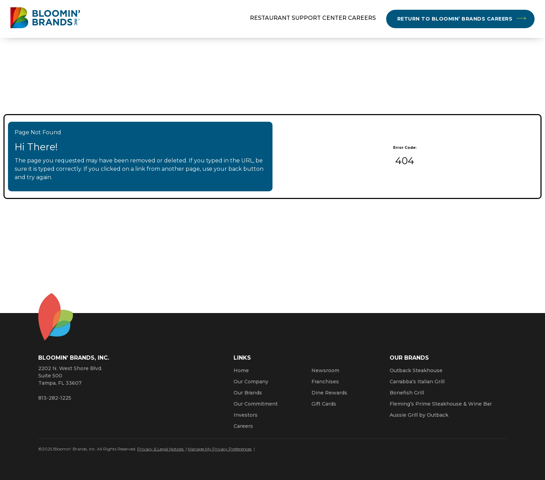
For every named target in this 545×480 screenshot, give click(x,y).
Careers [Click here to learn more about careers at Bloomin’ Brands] (243, 426)
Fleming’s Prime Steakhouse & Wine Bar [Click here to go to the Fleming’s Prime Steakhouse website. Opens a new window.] (441, 404)
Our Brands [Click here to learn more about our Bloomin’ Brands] (248, 393)
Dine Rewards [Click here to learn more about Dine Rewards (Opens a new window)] (329, 393)
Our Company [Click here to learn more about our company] (251, 381)
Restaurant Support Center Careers (313, 18)
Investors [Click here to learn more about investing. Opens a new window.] (246, 415)
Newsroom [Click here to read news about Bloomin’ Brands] (325, 370)
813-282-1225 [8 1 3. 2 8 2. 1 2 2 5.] (54, 398)
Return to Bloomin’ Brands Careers (455, 19)
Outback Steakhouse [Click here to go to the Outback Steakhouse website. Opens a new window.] (416, 370)
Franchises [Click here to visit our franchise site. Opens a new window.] (325, 381)
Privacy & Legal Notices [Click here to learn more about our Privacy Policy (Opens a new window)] (161, 448)
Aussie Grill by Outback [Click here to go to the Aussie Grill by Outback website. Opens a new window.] (419, 415)
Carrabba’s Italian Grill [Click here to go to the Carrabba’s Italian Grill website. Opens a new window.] (417, 381)
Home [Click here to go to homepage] (241, 370)
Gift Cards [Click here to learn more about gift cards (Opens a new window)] (323, 404)
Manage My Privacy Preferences (220, 448)
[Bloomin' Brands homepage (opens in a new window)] (45, 19)
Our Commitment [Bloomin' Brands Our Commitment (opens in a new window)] (256, 404)
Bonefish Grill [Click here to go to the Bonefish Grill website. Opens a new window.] (407, 393)
